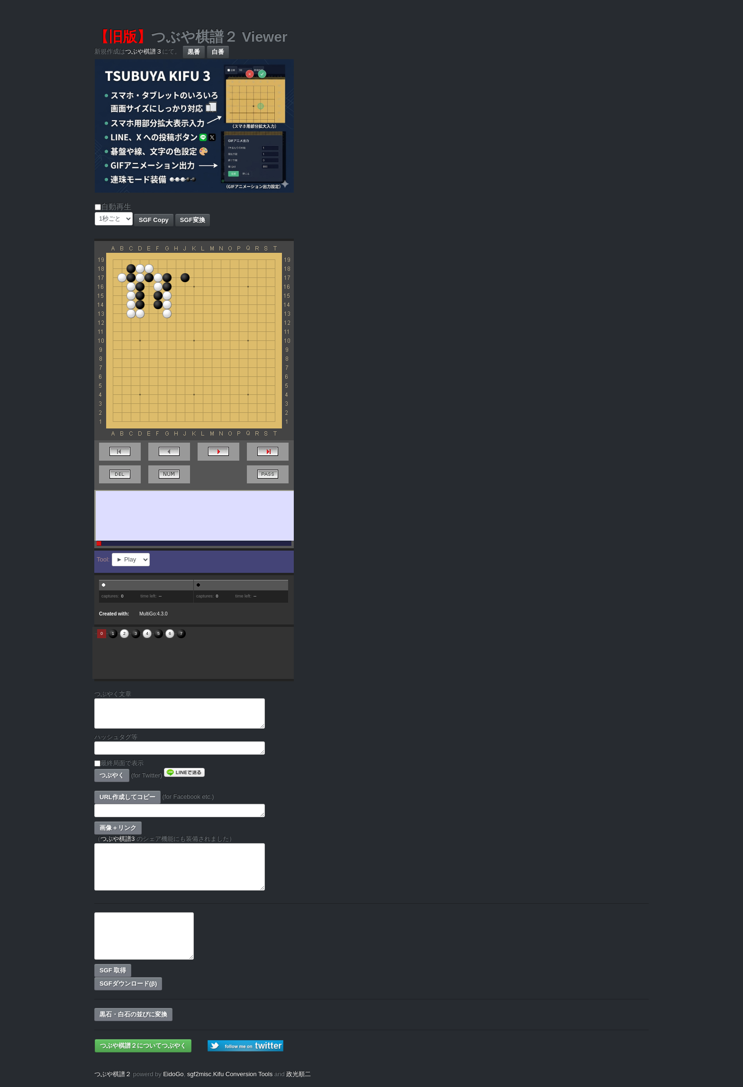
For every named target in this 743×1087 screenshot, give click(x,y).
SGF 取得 (113, 970)
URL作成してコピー (127, 797)
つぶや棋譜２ (112, 1074)
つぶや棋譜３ (143, 51)
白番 (218, 51)
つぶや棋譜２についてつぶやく (143, 1045)
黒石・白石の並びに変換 (133, 1014)
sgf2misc (199, 1074)
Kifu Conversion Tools (243, 1074)
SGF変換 (192, 219)
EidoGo (173, 1074)
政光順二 (298, 1074)
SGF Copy (154, 219)
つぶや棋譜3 (117, 838)
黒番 (194, 51)
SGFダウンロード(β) (128, 983)
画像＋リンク (118, 827)
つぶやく (112, 775)
